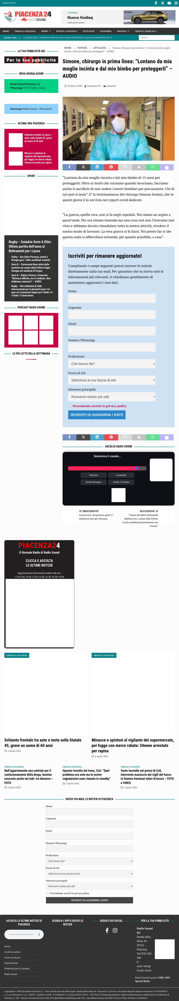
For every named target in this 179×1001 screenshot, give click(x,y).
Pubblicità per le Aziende (17, 968)
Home (6, 30)
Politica (122, 30)
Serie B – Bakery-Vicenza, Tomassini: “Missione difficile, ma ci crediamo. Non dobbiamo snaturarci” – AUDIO (31, 277)
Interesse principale (82, 389)
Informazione (11, 962)
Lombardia (121, 474)
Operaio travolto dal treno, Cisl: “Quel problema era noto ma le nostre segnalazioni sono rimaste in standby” (87, 774)
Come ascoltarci (12, 957)
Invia (42, 87)
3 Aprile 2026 (72, 782)
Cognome (74, 307)
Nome (72, 290)
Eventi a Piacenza (66, 30)
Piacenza (93, 474)
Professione (76, 356)
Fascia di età (76, 372)
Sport (44, 30)
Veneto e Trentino (121, 481)
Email (72, 323)
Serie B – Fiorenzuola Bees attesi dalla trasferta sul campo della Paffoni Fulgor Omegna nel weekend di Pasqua (30, 267)
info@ (147, 965)
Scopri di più (144, 969)
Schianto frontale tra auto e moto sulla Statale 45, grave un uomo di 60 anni (38, 137)
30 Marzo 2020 (74, 85)
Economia (106, 30)
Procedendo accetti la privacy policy (100, 405)
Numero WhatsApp (81, 339)
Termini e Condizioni (137, 997)
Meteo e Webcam (145, 30)
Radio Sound (9, 3)
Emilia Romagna (93, 481)
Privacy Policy (120, 997)
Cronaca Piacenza (25, 30)
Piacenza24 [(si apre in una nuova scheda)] (46, 108)
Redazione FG (94, 85)
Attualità (89, 30)
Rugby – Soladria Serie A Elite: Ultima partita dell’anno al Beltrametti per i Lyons (30, 246)
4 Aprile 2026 (14, 750)
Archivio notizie (12, 951)
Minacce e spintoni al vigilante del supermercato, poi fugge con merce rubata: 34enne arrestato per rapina (133, 745)
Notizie (82, 47)
